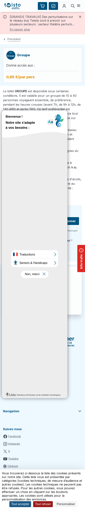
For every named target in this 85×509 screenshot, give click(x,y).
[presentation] (34, 251)
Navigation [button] (42, 411)
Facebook (14, 436)
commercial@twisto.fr (18, 192)
